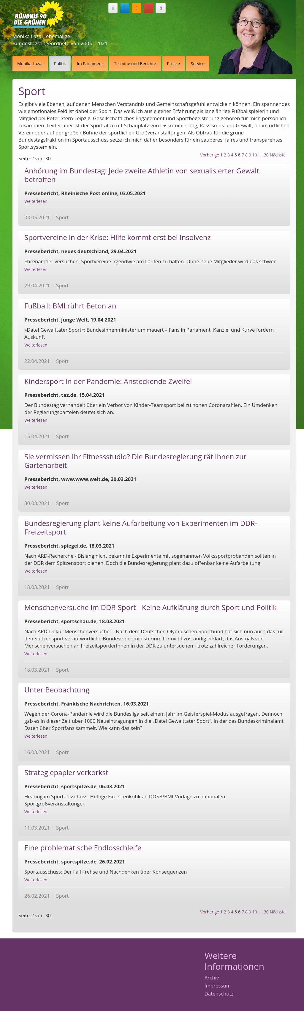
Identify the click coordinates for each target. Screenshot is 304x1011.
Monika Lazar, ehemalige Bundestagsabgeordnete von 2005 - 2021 (59, 40)
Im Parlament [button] (90, 63)
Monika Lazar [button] (30, 63)
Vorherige (209, 155)
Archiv (212, 977)
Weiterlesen (35, 201)
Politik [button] (60, 63)
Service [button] (198, 63)
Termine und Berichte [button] (135, 63)
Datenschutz (219, 993)
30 (266, 155)
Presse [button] (173, 63)
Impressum (218, 985)
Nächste (278, 155)
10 (254, 155)
